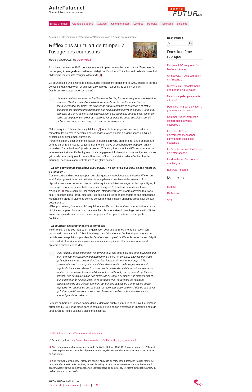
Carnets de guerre (82, 23)
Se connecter (72, 385)
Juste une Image (120, 23)
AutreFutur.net (66, 8)
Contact (86, 385)
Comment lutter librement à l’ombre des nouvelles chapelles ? (182, 121)
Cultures (102, 23)
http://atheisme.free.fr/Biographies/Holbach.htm (76, 333)
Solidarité (182, 23)
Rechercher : (175, 38)
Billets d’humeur (59, 23)
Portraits (152, 23)
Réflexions (167, 23)
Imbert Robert (84, 60)
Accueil (52, 37)
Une (169, 199)
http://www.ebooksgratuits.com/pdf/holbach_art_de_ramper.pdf (104, 340)
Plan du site (55, 385)
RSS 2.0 (97, 385)
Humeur (171, 186)
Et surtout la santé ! (178, 169)
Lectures (138, 23)
